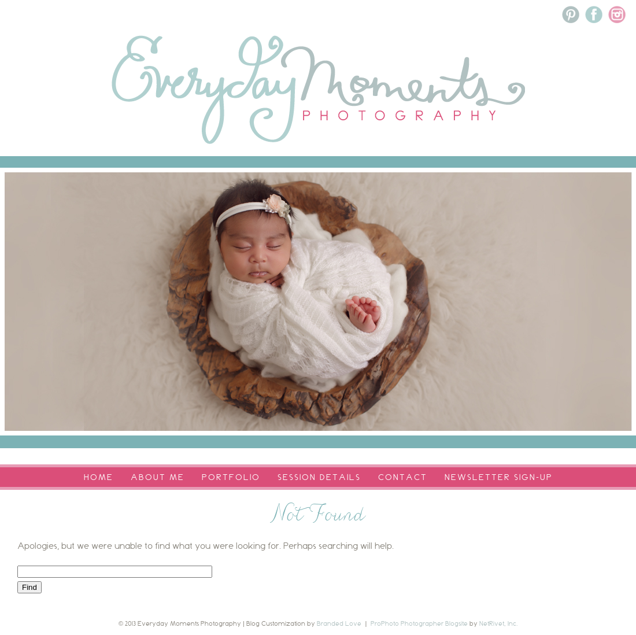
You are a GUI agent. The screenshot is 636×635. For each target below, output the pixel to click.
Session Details (319, 477)
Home (98, 477)
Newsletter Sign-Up (499, 477)
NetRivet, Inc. (498, 623)
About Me (157, 477)
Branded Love (339, 623)
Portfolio (231, 477)
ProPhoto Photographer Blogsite (419, 623)
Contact (402, 477)
